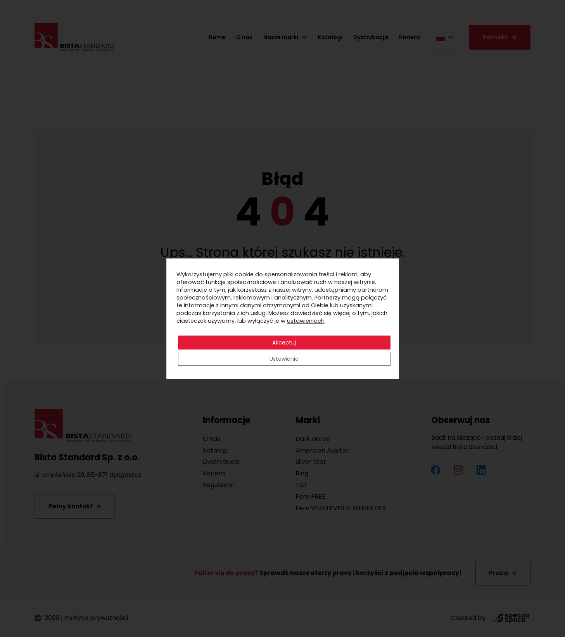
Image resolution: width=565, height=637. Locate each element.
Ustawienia (284, 359)
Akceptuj (284, 342)
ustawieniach (306, 321)
